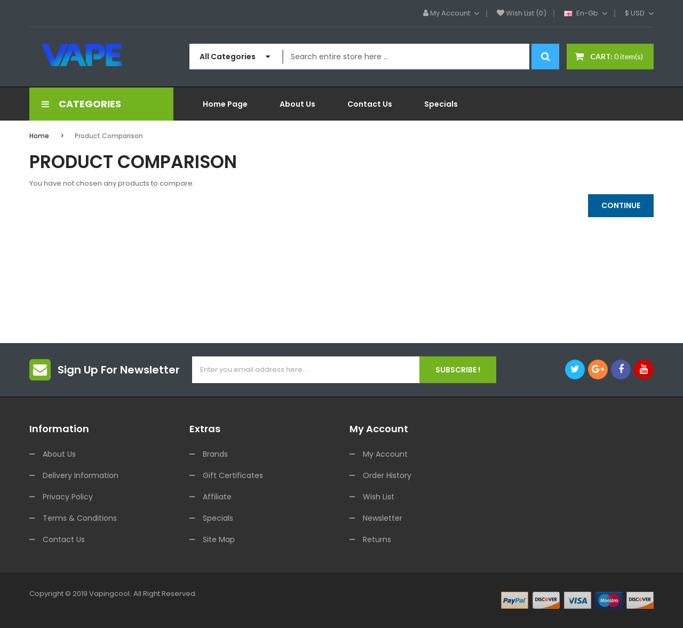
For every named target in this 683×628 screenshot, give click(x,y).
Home (39, 135)
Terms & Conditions (80, 518)
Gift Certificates (233, 475)
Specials (218, 518)
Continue (620, 205)
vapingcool (109, 594)
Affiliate (217, 496)
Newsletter (382, 518)
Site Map (219, 539)
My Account (385, 454)
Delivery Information (80, 475)
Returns (377, 539)
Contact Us (64, 539)
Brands (215, 454)
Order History (387, 475)
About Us (59, 454)
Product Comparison (109, 135)
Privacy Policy (68, 496)
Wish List (378, 496)
